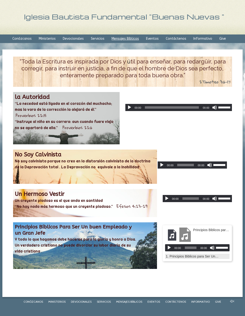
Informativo (202, 39)
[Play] (129, 107)
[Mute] (214, 107)
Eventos (152, 39)
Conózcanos (22, 39)
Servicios (97, 39)
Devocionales (73, 39)
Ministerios (47, 39)
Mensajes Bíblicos (125, 39)
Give (222, 39)
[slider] (172, 107)
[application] (178, 107)
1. (192, 256)
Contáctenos (176, 39)
